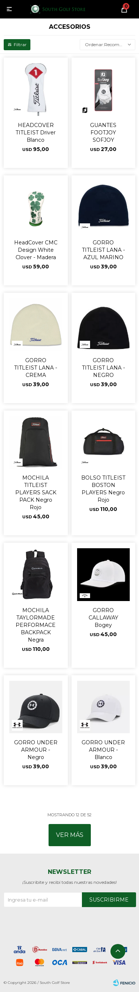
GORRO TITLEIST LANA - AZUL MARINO (103, 250)
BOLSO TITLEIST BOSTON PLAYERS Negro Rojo (103, 488)
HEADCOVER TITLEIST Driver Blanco (36, 132)
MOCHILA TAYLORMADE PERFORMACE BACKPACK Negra (36, 625)
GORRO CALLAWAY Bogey (103, 617)
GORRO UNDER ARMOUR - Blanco (103, 750)
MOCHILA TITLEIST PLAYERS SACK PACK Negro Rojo (35, 492)
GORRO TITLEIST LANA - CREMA (35, 367)
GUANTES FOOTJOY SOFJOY (103, 132)
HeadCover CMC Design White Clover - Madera (35, 250)
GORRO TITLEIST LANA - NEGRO (103, 367)
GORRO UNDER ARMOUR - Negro (35, 750)
